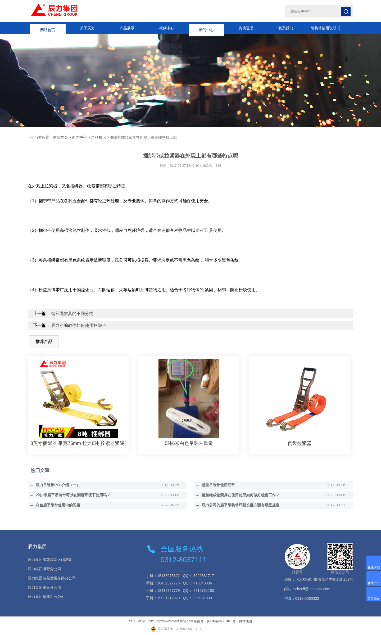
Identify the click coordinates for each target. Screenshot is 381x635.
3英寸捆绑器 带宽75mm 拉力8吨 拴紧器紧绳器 (78, 443)
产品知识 (98, 137)
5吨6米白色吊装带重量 (189, 443)
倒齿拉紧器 (299, 443)
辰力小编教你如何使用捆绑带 (78, 325)
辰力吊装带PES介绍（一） (58, 485)
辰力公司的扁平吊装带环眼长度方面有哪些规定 (240, 505)
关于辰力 (87, 28)
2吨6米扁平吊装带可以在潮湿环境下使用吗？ (73, 495)
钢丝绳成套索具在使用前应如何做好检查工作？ (240, 495)
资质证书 (246, 28)
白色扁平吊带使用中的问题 (58, 505)
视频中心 (166, 28)
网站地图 (245, 621)
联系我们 (285, 28)
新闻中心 (206, 28)
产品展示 (127, 28)
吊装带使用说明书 (325, 28)
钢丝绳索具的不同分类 (72, 313)
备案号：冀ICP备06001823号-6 (216, 621)
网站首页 (47, 28)
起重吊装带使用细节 (218, 485)
